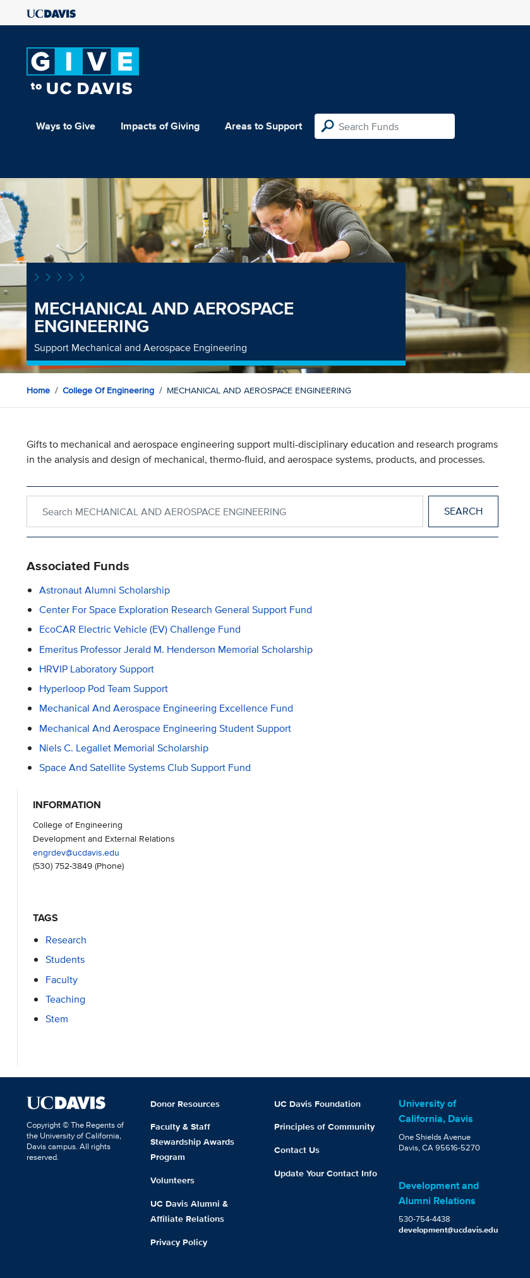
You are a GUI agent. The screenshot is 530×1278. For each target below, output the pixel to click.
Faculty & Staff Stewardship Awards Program (192, 1141)
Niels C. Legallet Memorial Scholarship (123, 748)
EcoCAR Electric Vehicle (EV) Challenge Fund (140, 629)
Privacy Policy (178, 1242)
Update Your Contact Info (325, 1173)
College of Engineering (108, 390)
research (66, 940)
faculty (61, 979)
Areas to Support (263, 126)
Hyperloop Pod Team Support (103, 688)
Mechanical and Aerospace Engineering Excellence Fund (166, 708)
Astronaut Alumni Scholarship (104, 590)
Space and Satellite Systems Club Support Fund (145, 767)
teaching (65, 999)
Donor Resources (185, 1103)
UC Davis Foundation (317, 1103)
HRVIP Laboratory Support (96, 669)
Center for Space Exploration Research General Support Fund (175, 609)
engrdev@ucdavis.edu (76, 852)
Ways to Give (65, 126)
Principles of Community (324, 1126)
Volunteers (172, 1180)
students (65, 959)
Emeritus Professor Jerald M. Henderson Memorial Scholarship (176, 649)
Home (38, 390)
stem (56, 1019)
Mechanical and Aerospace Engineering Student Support (165, 728)
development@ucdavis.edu (448, 1230)
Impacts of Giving (160, 126)
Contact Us (297, 1150)
